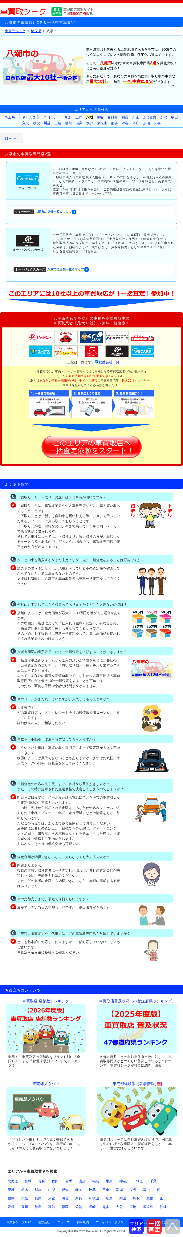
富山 (146, 1190)
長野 (132, 1190)
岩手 (68, 1181)
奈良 (78, 1198)
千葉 (153, 1181)
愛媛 (11, 1207)
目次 (8, 138)
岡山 (122, 1198)
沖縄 (163, 1207)
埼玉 (139, 1181)
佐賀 (78, 1207)
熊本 (105, 1207)
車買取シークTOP (18, 1222)
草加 (68, 117)
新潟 (119, 1190)
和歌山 (94, 1198)
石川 (160, 1190)
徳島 (38, 1207)
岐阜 (92, 1190)
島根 (149, 1198)
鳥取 (136, 1198)
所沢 (163, 117)
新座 (135, 117)
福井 (11, 1198)
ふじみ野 (150, 117)
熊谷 (114, 123)
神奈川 (124, 1181)
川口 (57, 117)
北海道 (13, 1181)
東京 (109, 1181)
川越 (47, 123)
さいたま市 (30, 117)
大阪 (24, 1198)
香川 (24, 1207)
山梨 (51, 1190)
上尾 (57, 123)
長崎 (92, 1207)
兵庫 (38, 1198)
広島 (109, 1198)
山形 (82, 1181)
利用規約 (83, 1222)
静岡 (78, 1190)
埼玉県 (10, 117)
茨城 (11, 1190)
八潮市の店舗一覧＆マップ (43, 211)
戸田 (46, 117)
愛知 (65, 1190)
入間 (25, 123)
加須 (146, 123)
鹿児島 (148, 1207)
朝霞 (124, 117)
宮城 (28, 1181)
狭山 (174, 117)
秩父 (36, 123)
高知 (51, 1207)
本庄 (135, 123)
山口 (163, 1198)
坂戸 (89, 123)
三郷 (78, 117)
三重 (105, 1190)
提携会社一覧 (109, 362)
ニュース (63, 1222)
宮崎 (132, 1207)
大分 (119, 1207)
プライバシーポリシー (111, 1222)
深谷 (125, 123)
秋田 (55, 1181)
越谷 (100, 117)
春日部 (112, 117)
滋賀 (65, 1198)
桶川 (68, 123)
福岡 (65, 1207)
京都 (51, 1198)
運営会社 (44, 1222)
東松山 (102, 123)
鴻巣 (79, 123)
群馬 (38, 1190)
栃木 (24, 1190)
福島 (95, 1181)
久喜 (157, 123)
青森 (41, 1181)
